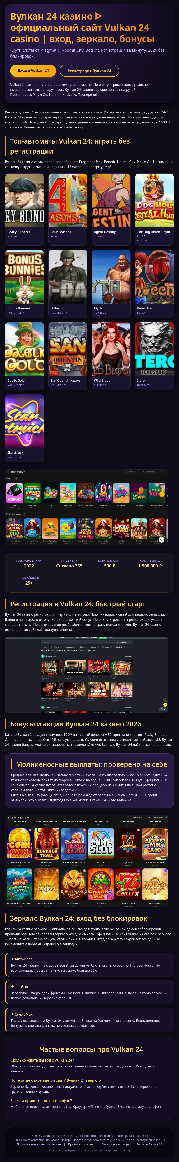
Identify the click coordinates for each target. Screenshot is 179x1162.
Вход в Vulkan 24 (33, 70)
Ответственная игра (115, 1144)
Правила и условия (81, 1144)
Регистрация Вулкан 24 (89, 70)
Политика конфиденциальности (39, 1144)
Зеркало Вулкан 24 (149, 1144)
